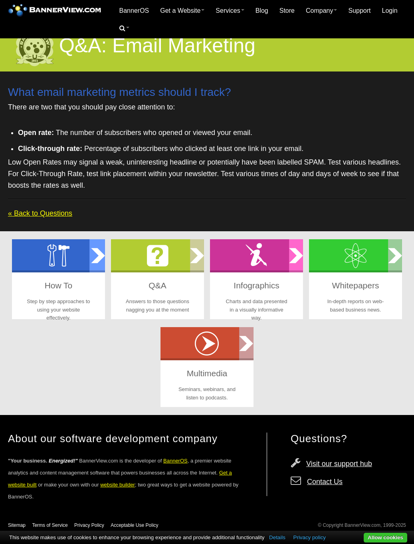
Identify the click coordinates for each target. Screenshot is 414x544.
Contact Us (325, 482)
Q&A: (83, 45)
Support (359, 10)
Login (390, 10)
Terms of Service (49, 525)
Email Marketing (183, 45)
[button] (124, 28)
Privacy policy (309, 537)
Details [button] (277, 537)
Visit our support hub (339, 464)
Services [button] (230, 10)
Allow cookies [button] (385, 537)
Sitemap (17, 525)
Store (287, 10)
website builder (117, 485)
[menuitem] (134, 11)
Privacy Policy (89, 525)
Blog (262, 10)
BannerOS (134, 10)
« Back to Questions (40, 213)
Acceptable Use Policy (134, 525)
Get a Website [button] (182, 10)
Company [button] (321, 10)
